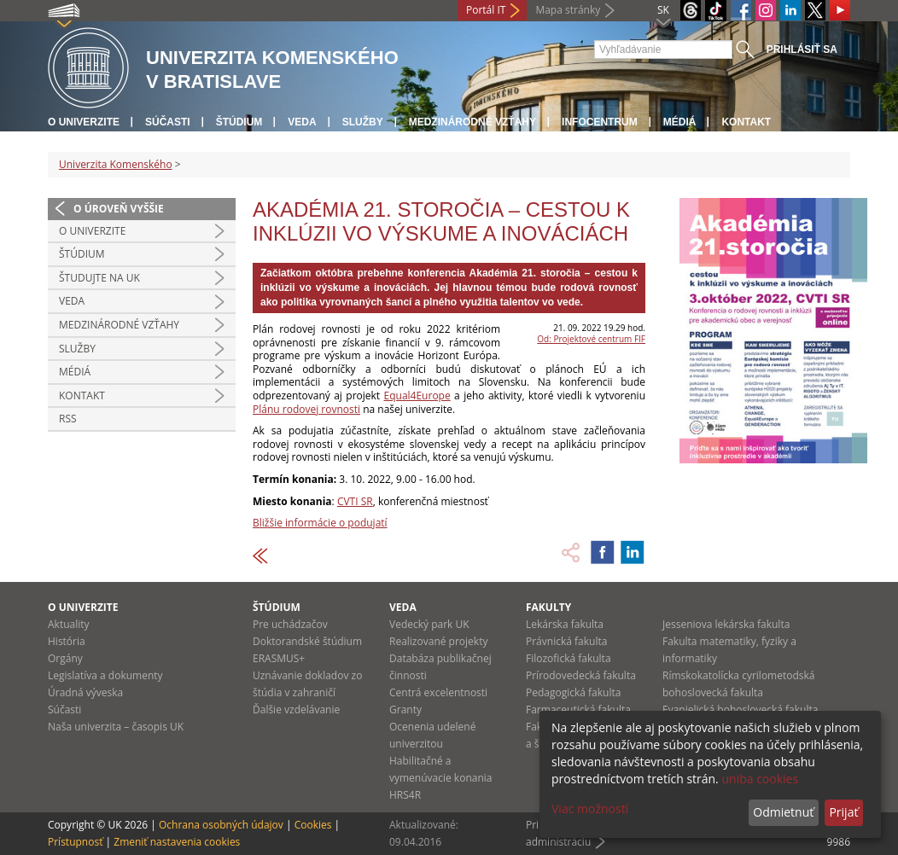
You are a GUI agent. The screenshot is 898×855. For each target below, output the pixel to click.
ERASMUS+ (279, 658)
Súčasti (167, 122)
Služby (362, 122)
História (66, 641)
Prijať (843, 812)
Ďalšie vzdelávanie (296, 709)
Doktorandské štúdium (307, 641)
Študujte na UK (99, 277)
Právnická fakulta (566, 641)
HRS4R (405, 795)
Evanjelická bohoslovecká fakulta (740, 709)
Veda (302, 122)
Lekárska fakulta (565, 624)
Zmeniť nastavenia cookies (177, 842)
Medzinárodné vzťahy (472, 122)
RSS (68, 418)
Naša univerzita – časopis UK (116, 726)
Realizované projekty (438, 641)
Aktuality (69, 624)
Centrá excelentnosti (438, 692)
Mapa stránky (567, 10)
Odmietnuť (783, 812)
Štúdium (239, 122)
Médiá (680, 122)
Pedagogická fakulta (573, 692)
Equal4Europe (417, 395)
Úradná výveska (85, 692)
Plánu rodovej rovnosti (306, 409)
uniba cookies (759, 779)
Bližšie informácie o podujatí (320, 522)
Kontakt (746, 122)
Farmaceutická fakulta (578, 709)
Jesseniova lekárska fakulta (726, 624)
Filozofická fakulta (568, 658)
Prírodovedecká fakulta (581, 675)
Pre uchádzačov (290, 624)
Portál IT (485, 10)
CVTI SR (355, 501)
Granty (405, 709)
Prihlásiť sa (802, 49)
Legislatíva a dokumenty (105, 675)
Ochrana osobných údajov (221, 824)
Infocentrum (600, 122)
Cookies (313, 824)
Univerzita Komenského (115, 164)
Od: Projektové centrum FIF (591, 339)
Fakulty (548, 607)
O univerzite (84, 122)
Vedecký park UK (429, 624)
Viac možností (589, 808)
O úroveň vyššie (118, 208)
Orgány (65, 658)
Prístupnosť (75, 842)
